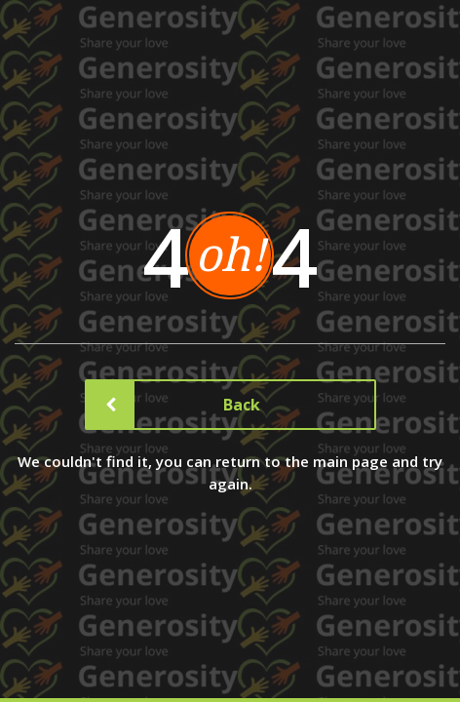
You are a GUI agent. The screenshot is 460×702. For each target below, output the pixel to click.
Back (174, 404)
